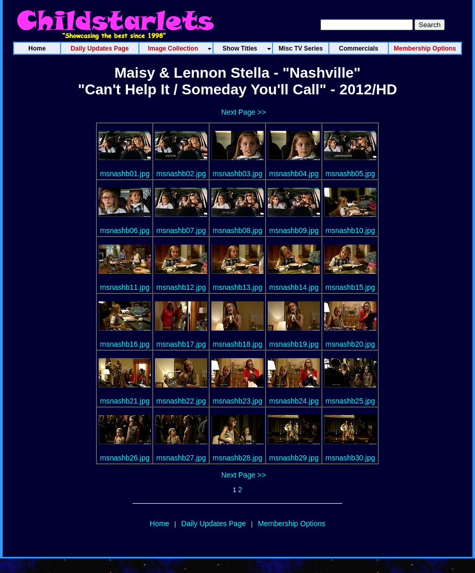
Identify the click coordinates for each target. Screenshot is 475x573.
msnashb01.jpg (125, 173)
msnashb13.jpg (238, 287)
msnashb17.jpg (181, 344)
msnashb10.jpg (350, 230)
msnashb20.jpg (350, 344)
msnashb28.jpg (238, 458)
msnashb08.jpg (238, 230)
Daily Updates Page (213, 523)
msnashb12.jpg (181, 287)
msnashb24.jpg (294, 401)
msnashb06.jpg (125, 230)
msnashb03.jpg (238, 173)
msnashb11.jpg (125, 287)
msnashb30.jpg (350, 458)
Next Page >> (243, 112)
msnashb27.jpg (181, 458)
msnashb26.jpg (125, 458)
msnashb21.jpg (125, 401)
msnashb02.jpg (181, 173)
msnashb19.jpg (294, 344)
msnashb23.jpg (238, 401)
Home (159, 523)
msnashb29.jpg (294, 458)
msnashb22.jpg (181, 401)
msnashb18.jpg (238, 344)
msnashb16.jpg (125, 344)
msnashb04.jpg (294, 173)
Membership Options (291, 523)
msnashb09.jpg (294, 230)
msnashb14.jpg (294, 287)
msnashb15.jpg (350, 287)
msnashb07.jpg (181, 230)
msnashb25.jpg (350, 401)
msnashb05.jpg (350, 173)
